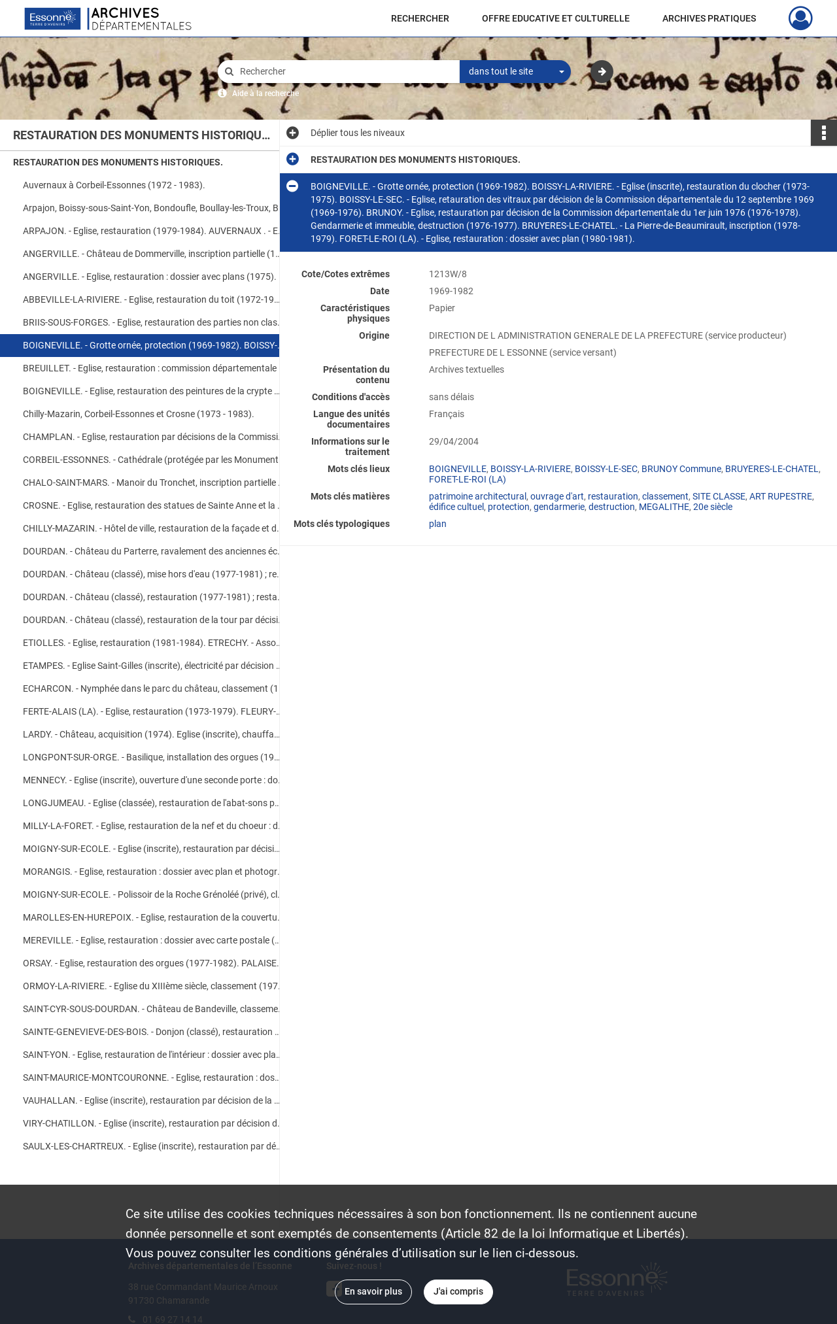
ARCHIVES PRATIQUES (709, 18)
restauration (613, 496)
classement (665, 496)
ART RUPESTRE (780, 496)
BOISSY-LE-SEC (606, 469)
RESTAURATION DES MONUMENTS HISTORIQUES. (118, 162)
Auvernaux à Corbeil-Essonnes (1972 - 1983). (114, 185)
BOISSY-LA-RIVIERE (530, 469)
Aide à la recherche (265, 93)
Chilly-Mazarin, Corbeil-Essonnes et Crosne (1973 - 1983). (138, 414)
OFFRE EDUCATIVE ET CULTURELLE (556, 18)
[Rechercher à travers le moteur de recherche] (345, 71)
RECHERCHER (420, 18)
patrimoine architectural (477, 496)
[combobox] (515, 72)
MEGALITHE (664, 506)
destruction (612, 506)
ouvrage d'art (557, 496)
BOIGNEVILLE (458, 469)
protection (509, 506)
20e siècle (712, 506)
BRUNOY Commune (681, 469)
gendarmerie (559, 506)
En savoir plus (373, 1291)
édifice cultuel (456, 506)
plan (438, 523)
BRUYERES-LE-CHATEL (772, 469)
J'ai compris (458, 1291)
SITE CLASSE (718, 496)
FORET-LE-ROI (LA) (467, 479)
